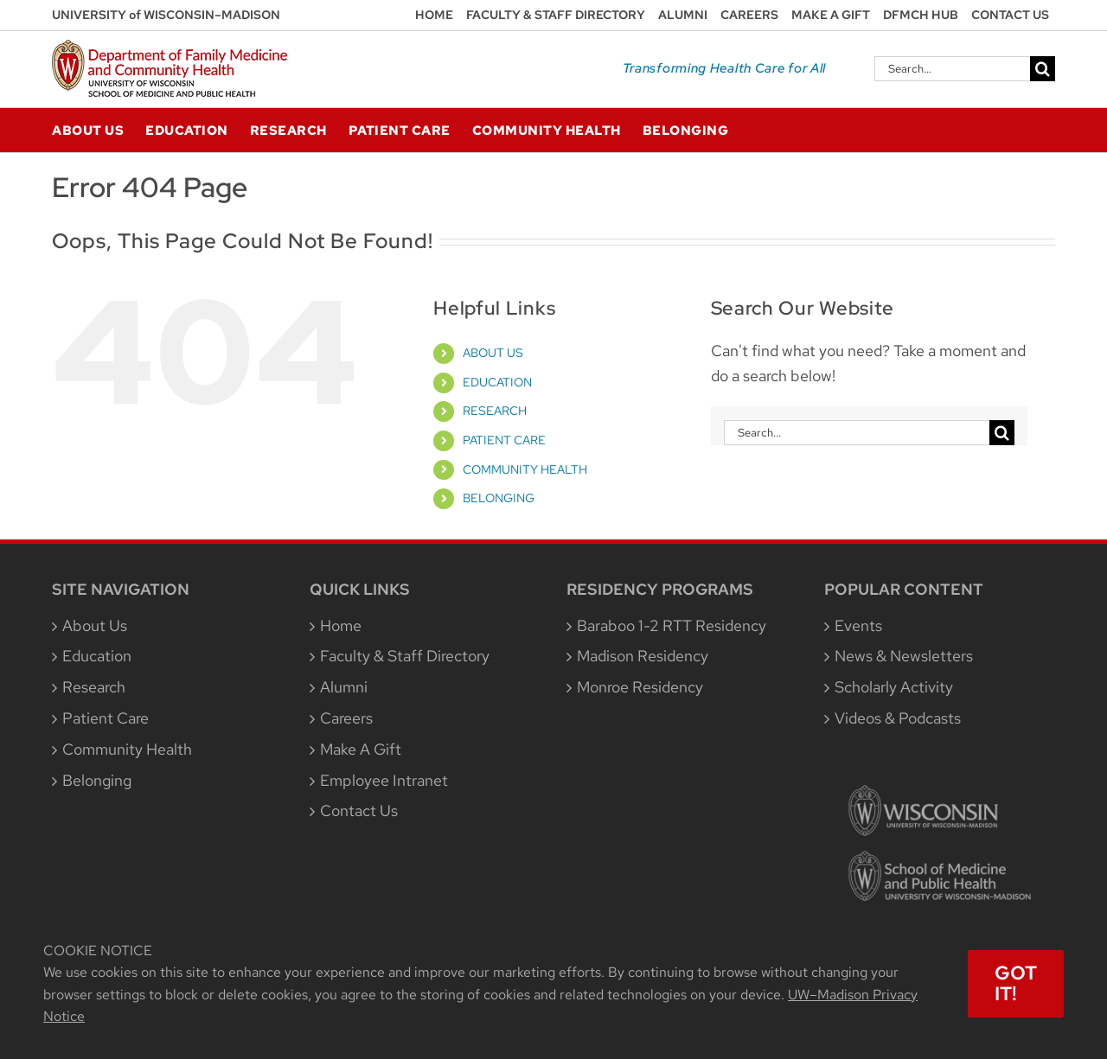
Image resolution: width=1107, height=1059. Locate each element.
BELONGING (498, 498)
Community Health (127, 749)
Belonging (96, 780)
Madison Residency (642, 656)
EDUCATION (497, 382)
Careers (346, 718)
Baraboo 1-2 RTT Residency (671, 625)
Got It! (1016, 983)
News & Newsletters (904, 656)
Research (93, 687)
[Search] (1042, 68)
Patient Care (105, 718)
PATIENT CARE (504, 440)
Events (858, 625)
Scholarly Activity (894, 687)
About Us (94, 625)
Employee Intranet (384, 780)
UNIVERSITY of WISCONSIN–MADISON (166, 14)
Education (96, 656)
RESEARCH (495, 410)
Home (341, 625)
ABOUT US (493, 352)
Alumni (344, 687)
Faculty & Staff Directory (405, 656)
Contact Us (359, 810)
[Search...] (952, 68)
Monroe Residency (640, 687)
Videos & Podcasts (898, 718)
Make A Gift (360, 749)
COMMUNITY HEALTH (525, 469)
